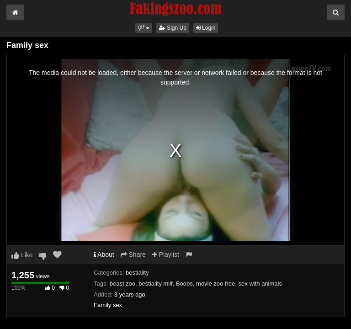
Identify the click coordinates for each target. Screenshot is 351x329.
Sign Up (172, 28)
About (104, 254)
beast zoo (122, 283)
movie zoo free (215, 283)
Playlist (165, 254)
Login (206, 28)
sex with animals (260, 283)
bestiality (137, 272)
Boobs (184, 283)
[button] (143, 28)
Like (22, 255)
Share (133, 254)
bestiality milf (155, 283)
